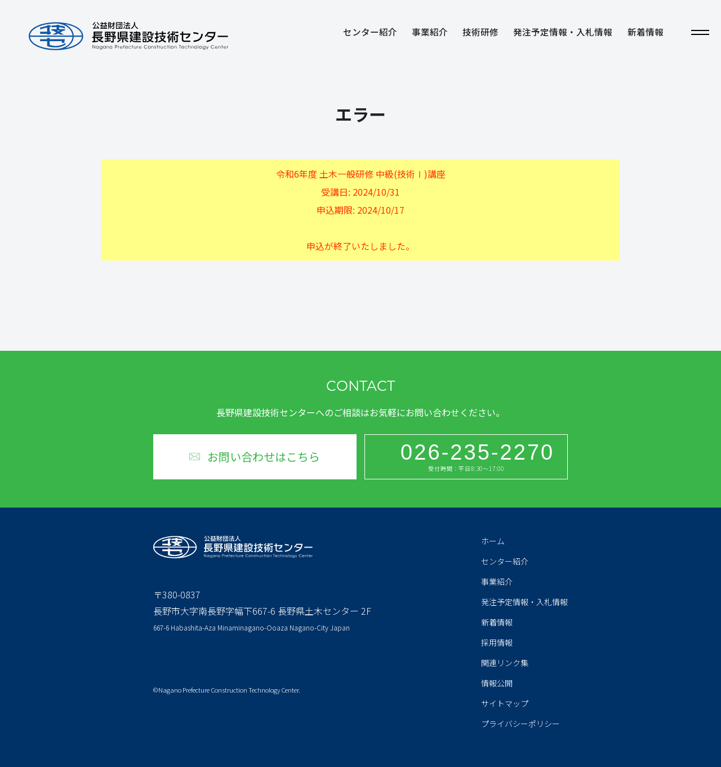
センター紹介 (370, 33)
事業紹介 (430, 33)
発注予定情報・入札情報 (562, 33)
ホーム (493, 541)
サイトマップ (504, 703)
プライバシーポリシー (520, 724)
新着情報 (645, 33)
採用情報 (497, 642)
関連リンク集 (504, 663)
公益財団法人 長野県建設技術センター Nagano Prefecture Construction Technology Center (128, 36)
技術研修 (480, 33)
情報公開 (497, 683)
